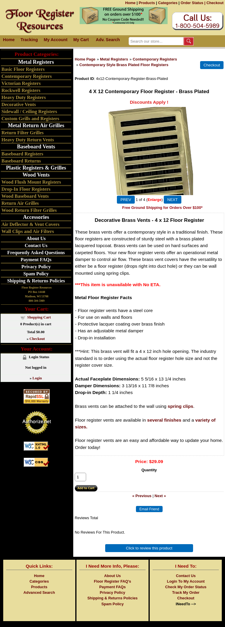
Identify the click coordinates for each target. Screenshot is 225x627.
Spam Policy (36, 273)
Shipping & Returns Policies (36, 281)
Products (147, 3)
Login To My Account (186, 581)
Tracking (29, 39)
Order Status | (192, 3)
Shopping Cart (39, 317)
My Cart (81, 39)
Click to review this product (149, 548)
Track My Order (186, 592)
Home (130, 3)
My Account (55, 39)
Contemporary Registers (155, 59)
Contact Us (36, 245)
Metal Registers (114, 59)
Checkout (215, 3)
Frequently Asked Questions (36, 252)
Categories (168, 3)
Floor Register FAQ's (112, 581)
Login (37, 378)
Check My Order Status (186, 587)
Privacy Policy (36, 266)
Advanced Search (39, 592)
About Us (36, 238)
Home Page (85, 59)
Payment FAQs (36, 259)
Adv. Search (108, 39)
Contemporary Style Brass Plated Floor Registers (123, 65)
